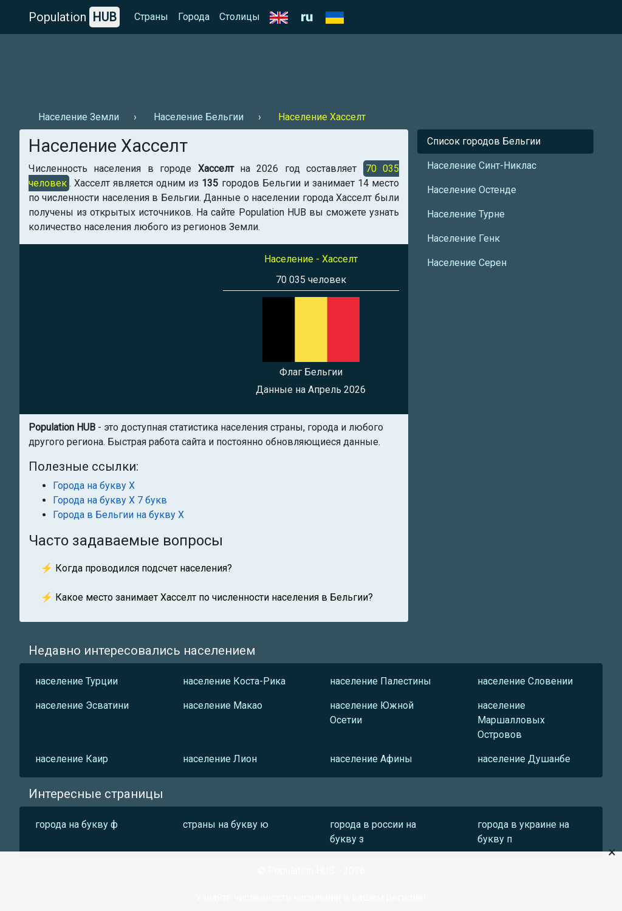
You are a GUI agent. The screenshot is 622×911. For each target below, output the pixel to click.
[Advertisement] (240, 67)
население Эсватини (82, 705)
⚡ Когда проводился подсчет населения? (136, 568)
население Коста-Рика (234, 681)
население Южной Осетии (372, 713)
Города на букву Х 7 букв (110, 500)
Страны (151, 16)
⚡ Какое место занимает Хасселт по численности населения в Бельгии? (207, 597)
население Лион (220, 759)
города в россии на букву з (373, 832)
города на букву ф (76, 824)
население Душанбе (523, 759)
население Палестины (380, 681)
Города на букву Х (94, 485)
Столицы (239, 16)
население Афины (371, 759)
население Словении (525, 681)
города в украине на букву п (523, 832)
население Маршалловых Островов (511, 720)
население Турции (76, 681)
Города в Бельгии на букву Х (118, 514)
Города (194, 16)
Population (74, 17)
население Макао (222, 705)
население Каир (71, 759)
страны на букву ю (225, 824)
